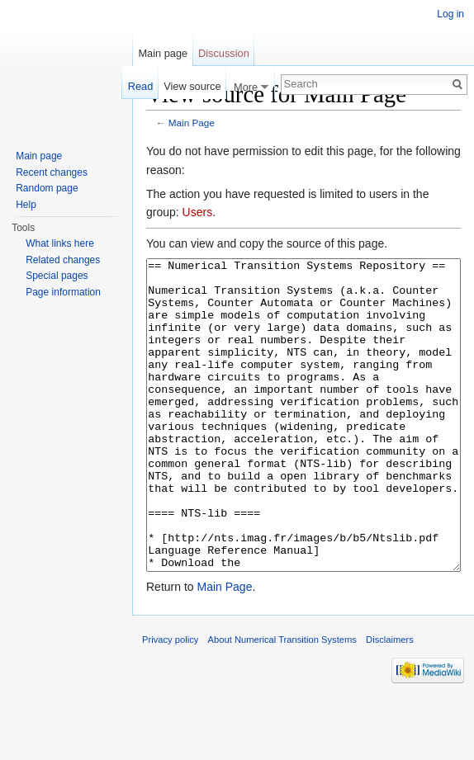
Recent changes (52, 172)
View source (192, 86)
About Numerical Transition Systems (282, 701)
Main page (162, 53)
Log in (450, 14)
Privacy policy (170, 701)
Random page (47, 188)
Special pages (57, 275)
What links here (60, 243)
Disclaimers (390, 701)
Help (26, 204)
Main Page (191, 122)
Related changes (63, 260)
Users (197, 212)
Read (141, 86)
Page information (63, 292)
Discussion (223, 53)
